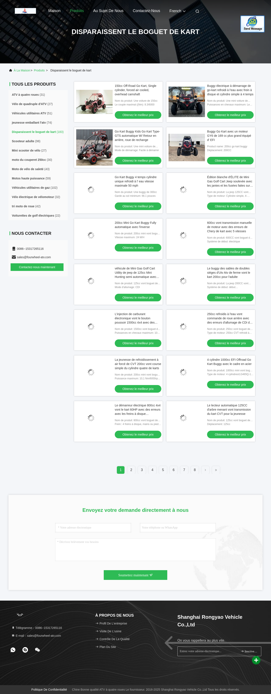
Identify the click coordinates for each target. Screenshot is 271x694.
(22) (36, 215)
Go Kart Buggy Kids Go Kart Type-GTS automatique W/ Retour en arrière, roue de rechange (137, 136)
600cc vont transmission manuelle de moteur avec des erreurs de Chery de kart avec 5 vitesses (229, 227)
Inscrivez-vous (249, 651)
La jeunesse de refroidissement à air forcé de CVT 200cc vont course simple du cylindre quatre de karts (138, 364)
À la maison (22, 70)
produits (39, 70)
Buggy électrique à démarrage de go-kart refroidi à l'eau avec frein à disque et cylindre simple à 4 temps (230, 90)
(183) (38, 132)
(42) (26, 206)
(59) (31, 178)
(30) (32, 159)
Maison (54, 11)
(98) (26, 141)
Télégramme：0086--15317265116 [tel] (36, 628)
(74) (32, 122)
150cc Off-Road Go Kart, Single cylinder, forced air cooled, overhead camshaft (135, 90)
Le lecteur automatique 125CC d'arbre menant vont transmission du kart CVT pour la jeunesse (229, 409)
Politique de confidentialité (49, 689)
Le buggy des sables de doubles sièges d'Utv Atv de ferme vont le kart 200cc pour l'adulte (228, 273)
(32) (36, 197)
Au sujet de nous (108, 11)
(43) (31, 169)
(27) (32, 104)
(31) (28, 94)
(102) (35, 187)
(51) (32, 113)
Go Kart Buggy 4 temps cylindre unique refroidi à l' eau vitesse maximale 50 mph (136, 181)
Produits (77, 11)
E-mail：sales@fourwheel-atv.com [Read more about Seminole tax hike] (36, 635)
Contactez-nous (146, 11)
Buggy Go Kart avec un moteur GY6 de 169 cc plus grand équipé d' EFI (229, 136)
